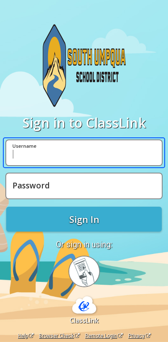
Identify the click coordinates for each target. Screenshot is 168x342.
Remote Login (104, 336)
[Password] (84, 185)
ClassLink (84, 320)
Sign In (84, 219)
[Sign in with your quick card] (84, 271)
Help (26, 336)
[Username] (84, 152)
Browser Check (59, 336)
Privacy (139, 336)
